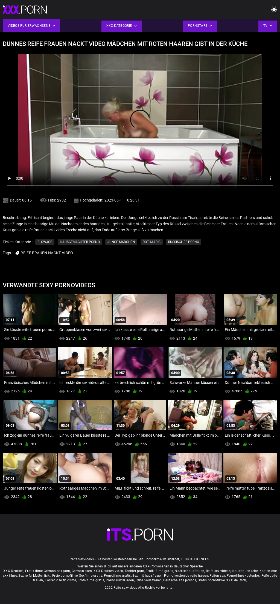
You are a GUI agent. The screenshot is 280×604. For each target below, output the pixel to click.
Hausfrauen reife (245, 571)
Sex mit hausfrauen (147, 576)
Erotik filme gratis (159, 571)
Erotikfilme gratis (91, 580)
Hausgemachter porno (80, 242)
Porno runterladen (120, 580)
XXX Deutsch (13, 571)
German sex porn (57, 571)
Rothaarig (152, 242)
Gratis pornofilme (211, 580)
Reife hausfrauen (149, 580)
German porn (82, 571)
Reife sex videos (218, 571)
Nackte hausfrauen (189, 571)
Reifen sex (217, 576)
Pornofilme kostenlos (243, 576)
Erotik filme (34, 571)
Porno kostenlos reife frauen (186, 576)
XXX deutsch (236, 580)
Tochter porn (134, 571)
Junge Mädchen (121, 242)
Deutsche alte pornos (179, 580)
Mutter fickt (42, 576)
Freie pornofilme (65, 576)
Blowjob (44, 242)
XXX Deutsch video (108, 571)
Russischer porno (183, 242)
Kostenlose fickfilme (60, 580)
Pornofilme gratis (117, 576)
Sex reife (24, 576)
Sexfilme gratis (90, 576)
